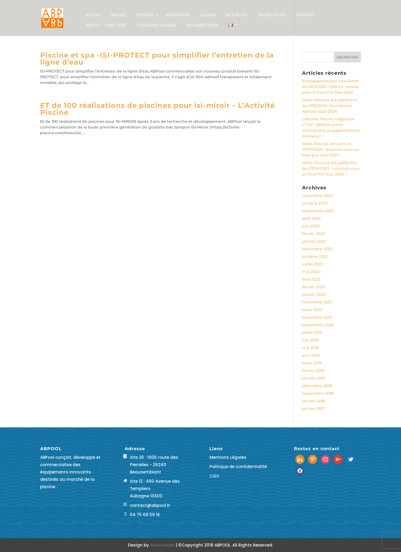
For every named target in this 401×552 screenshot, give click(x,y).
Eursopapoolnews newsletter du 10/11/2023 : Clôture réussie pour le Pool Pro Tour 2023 (331, 87)
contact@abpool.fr (150, 505)
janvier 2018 (313, 401)
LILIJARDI (208, 15)
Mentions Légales (228, 457)
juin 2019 (310, 340)
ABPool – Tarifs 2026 (106, 25)
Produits (145, 15)
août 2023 (311, 218)
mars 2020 (312, 309)
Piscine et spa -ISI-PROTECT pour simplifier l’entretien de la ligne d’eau (157, 59)
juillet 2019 (312, 332)
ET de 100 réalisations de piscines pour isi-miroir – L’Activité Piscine (157, 109)
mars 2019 (311, 362)
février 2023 (313, 233)
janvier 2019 (313, 378)
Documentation (202, 25)
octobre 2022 (315, 256)
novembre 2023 (317, 195)
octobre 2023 (315, 203)
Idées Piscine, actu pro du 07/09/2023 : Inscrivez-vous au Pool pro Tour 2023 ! (330, 149)
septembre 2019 (317, 324)
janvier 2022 (313, 294)
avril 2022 (311, 279)
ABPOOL (118, 15)
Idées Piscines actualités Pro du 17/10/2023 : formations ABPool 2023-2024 (329, 106)
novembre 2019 (317, 317)
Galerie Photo (272, 15)
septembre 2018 (317, 393)
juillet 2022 (312, 264)
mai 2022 (310, 271)
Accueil (93, 15)
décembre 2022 (317, 248)
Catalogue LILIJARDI (156, 25)
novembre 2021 (317, 302)
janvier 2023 (313, 241)
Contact (305, 15)
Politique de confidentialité (238, 466)
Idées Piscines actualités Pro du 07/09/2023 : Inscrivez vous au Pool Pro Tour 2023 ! (330, 168)
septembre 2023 (318, 210)
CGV (214, 476)
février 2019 (313, 370)
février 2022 (313, 286)
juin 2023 (310, 226)
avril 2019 (311, 355)
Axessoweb (163, 545)
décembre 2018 (317, 385)
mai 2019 (310, 347)
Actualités (236, 15)
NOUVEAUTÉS (178, 15)
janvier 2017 (313, 408)
